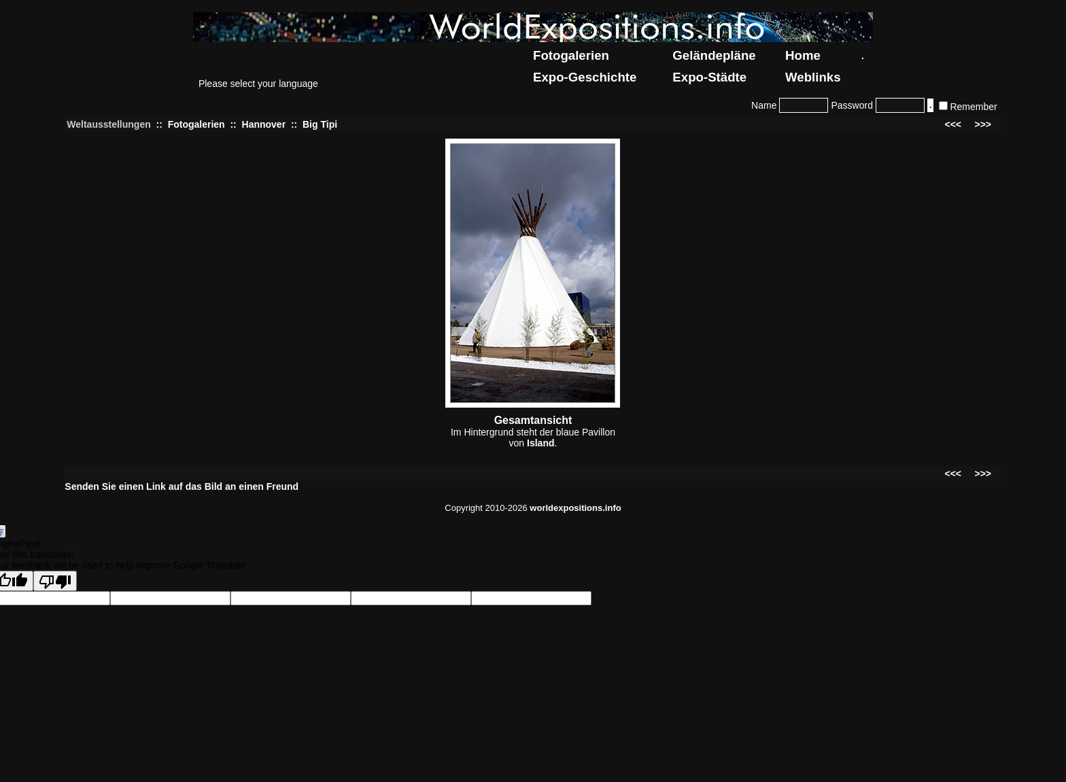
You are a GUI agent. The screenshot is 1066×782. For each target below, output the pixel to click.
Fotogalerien (571, 55)
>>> (982, 124)
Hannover (264, 124)
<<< (953, 124)
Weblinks (813, 77)
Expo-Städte (709, 77)
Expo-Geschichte (584, 77)
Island (540, 443)
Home (803, 55)
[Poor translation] (55, 581)
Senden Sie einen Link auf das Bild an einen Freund (181, 486)
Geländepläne (713, 55)
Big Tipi (320, 124)
